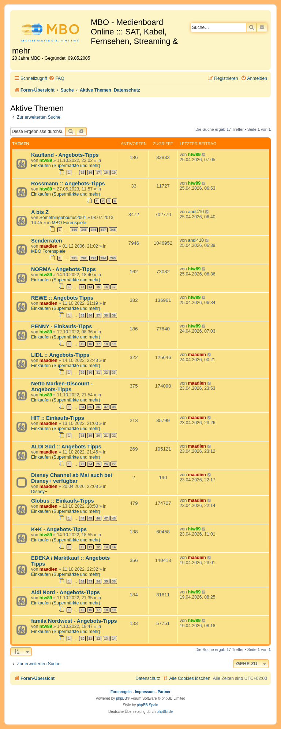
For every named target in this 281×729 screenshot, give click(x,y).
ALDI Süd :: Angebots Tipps (66, 446)
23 (82, 464)
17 (98, 172)
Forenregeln (121, 692)
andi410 (196, 211)
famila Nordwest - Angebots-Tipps (74, 621)
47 (106, 518)
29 (82, 372)
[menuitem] (56, 79)
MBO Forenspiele (69, 222)
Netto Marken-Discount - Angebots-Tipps (62, 386)
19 (114, 172)
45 (90, 518)
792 (84, 258)
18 (106, 172)
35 (82, 315)
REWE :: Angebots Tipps (62, 298)
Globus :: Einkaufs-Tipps (62, 501)
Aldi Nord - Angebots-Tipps (65, 592)
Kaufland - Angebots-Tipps (65, 155)
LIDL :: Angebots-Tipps (60, 355)
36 (90, 315)
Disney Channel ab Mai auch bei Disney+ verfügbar (71, 478)
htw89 (46, 160)
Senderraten (46, 241)
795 (113, 258)
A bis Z (40, 212)
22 (114, 435)
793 (93, 258)
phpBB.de (165, 712)
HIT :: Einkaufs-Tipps (57, 418)
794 (103, 258)
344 (74, 230)
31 (98, 372)
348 (113, 230)
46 (98, 518)
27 (114, 464)
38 (106, 315)
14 (90, 287)
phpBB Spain (147, 705)
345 (84, 230)
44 (82, 518)
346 (93, 230)
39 (114, 315)
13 (82, 287)
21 (106, 435)
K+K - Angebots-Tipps (59, 529)
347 (103, 230)
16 (90, 172)
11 (90, 547)
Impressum (144, 692)
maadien (48, 246)
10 (82, 547)
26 (106, 464)
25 (98, 464)
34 (82, 407)
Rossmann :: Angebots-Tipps (68, 183)
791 (74, 258)
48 (114, 518)
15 (82, 172)
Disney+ (39, 491)
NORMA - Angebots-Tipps (63, 269)
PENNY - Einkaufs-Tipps (61, 326)
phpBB (121, 698)
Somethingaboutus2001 (63, 217)
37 (98, 315)
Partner (164, 692)
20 (98, 435)
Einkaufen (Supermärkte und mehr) (65, 165)
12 (98, 547)
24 (90, 464)
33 (114, 372)
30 (90, 372)
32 (106, 372)
